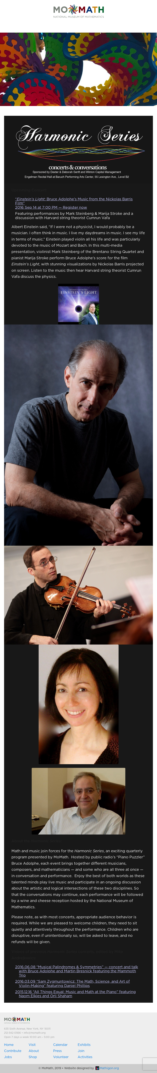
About (34, 1051)
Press (57, 1051)
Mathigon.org (107, 1068)
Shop (33, 1057)
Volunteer (60, 1057)
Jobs (8, 1057)
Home (8, 1045)
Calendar (60, 1045)
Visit (32, 1045)
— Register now (72, 208)
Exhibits (84, 1045)
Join (81, 1051)
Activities (85, 1057)
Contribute (12, 1051)
